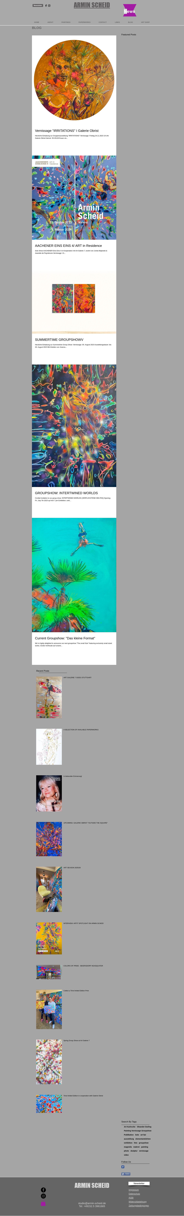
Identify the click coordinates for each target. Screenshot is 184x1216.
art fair (143, 1135)
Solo (137, 1135)
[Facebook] (43, 1189)
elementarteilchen (143, 1139)
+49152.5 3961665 (94, 1206)
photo (126, 1151)
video (126, 1155)
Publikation (129, 1135)
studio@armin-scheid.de (92, 1203)
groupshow (143, 1143)
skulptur (133, 1151)
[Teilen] (125, 1173)
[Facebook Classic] (122, 1166)
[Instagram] (43, 1196)
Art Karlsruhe (129, 1127)
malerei (136, 1147)
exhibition (128, 1143)
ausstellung (129, 1139)
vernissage (143, 1151)
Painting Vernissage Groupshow (137, 1131)
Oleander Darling (144, 1127)
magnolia (128, 1147)
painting (144, 1147)
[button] (139, 1183)
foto (135, 1143)
